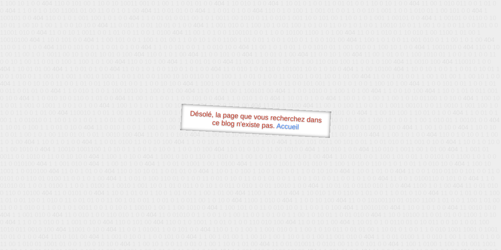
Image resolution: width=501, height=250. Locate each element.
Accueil (287, 126)
